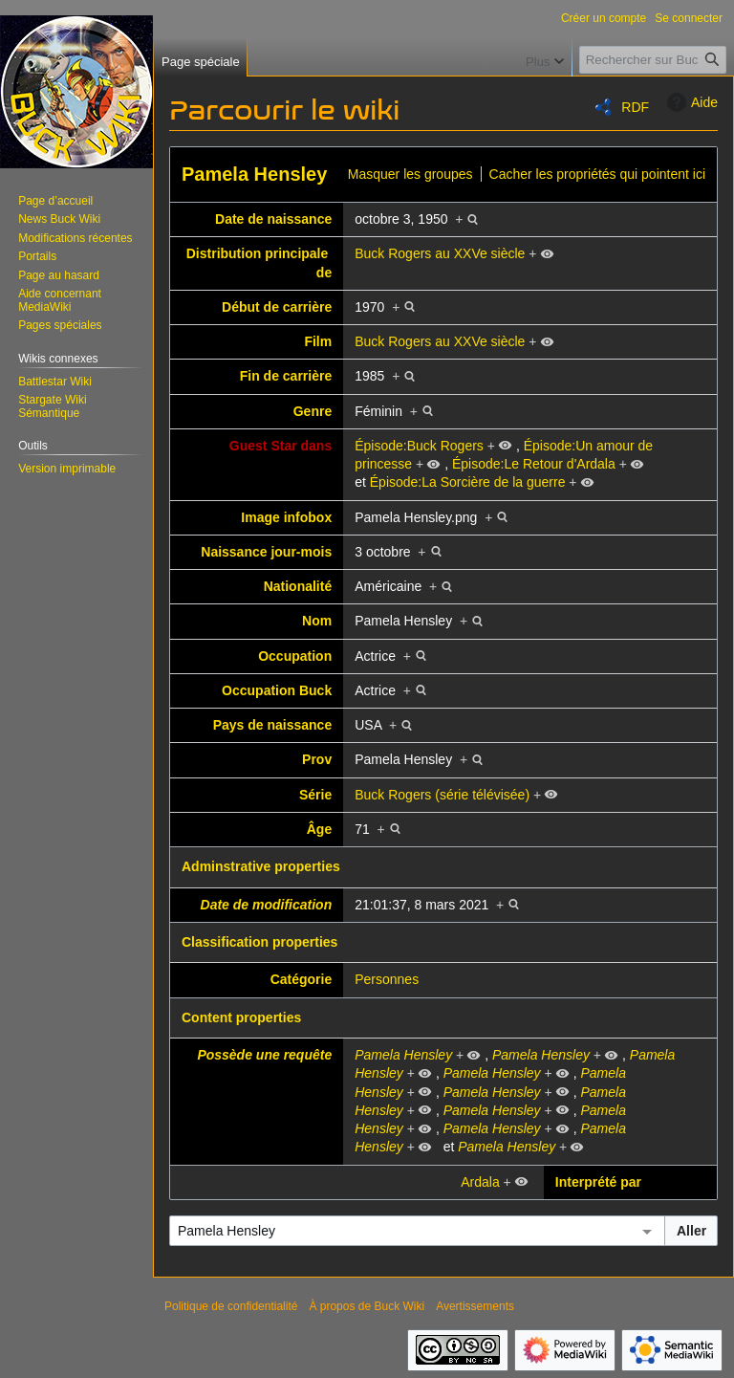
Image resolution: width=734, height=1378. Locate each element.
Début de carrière (277, 307)
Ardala (480, 1182)
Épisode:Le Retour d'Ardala (533, 463)
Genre (312, 411)
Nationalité (298, 586)
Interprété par (598, 1182)
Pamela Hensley (254, 174)
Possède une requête (264, 1054)
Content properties (241, 1017)
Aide (690, 102)
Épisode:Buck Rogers (419, 445)
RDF (635, 107)
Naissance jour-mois (266, 551)
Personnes (387, 979)
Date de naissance (273, 219)
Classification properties (259, 942)
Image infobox (286, 517)
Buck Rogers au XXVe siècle (440, 253)
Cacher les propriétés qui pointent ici (597, 174)
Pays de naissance (273, 725)
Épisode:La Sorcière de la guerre (468, 482)
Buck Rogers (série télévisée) (442, 794)
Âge (319, 829)
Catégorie (301, 979)
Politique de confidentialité (230, 1306)
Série (315, 794)
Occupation (295, 656)
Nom (317, 620)
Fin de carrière (286, 375)
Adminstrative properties (261, 866)
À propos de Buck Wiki (366, 1306)
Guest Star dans (280, 445)
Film (318, 341)
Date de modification (267, 904)
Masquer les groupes (410, 174)
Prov (317, 759)
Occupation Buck (277, 690)
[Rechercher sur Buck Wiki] (652, 60)
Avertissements (475, 1306)
